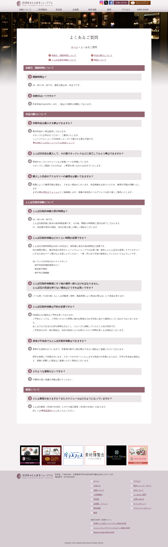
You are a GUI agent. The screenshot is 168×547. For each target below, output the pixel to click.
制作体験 (92, 9)
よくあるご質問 (140, 495)
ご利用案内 (42, 9)
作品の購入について (103, 55)
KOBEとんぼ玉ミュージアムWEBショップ (55, 143)
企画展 (76, 9)
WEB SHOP (143, 9)
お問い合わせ (139, 499)
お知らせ (97, 486)
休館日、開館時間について (64, 55)
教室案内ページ (50, 410)
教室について (100, 60)
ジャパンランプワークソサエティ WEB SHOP (112, 528)
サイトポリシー (140, 504)
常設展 (59, 9)
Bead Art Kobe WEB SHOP (104, 532)
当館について (25, 9)
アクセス (126, 9)
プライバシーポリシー (142, 508)
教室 (109, 9)
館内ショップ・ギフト (142, 486)
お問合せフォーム (49, 192)
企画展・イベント (101, 504)
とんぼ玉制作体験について (64, 60)
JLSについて (139, 490)
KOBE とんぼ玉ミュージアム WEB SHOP (110, 523)
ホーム (74, 47)
